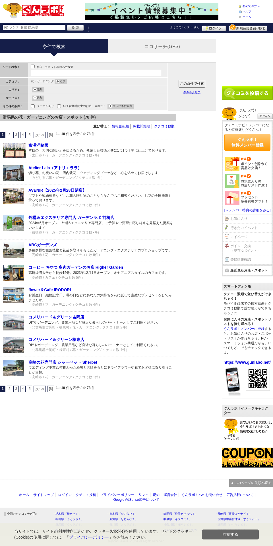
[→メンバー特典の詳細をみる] (247, 210)
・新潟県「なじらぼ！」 (122, 519)
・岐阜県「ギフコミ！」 (176, 519)
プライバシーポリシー (117, 495)
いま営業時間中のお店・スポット (84, 106)
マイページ (238, 237)
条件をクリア (191, 92)
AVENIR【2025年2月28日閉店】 (57, 190)
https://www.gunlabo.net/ (247, 362)
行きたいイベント (244, 228)
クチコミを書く (247, 93)
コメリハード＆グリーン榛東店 (56, 339)
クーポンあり (45, 106)
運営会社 (170, 495)
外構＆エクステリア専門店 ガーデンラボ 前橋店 (71, 217)
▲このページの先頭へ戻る (251, 483)
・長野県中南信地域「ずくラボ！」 (237, 519)
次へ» (39, 135)
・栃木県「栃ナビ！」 (67, 513)
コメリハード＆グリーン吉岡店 (56, 317)
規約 (156, 495)
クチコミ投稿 (86, 495)
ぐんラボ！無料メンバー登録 (247, 142)
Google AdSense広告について (136, 500)
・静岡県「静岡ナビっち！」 (179, 513)
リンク (143, 495)
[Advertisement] (199, 199)
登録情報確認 (240, 260)
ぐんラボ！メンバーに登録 (244, 329)
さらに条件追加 (123, 106)
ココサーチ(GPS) (162, 46)
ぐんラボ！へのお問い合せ (201, 495)
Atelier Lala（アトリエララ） (55, 168)
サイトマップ (43, 495)
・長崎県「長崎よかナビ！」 (233, 513)
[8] (51, 135)
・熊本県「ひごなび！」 (122, 513)
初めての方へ (251, 6)
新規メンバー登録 (248, 27)
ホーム (247, 16)
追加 (62, 82)
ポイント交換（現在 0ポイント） (245, 248)
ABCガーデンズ (42, 245)
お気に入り (238, 219)
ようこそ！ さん (184, 27)
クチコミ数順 (164, 126)
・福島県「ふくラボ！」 (68, 519)
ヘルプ (247, 11)
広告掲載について (240, 495)
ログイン (214, 27)
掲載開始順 (141, 126)
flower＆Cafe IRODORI (49, 290)
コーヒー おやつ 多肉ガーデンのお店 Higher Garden (75, 267)
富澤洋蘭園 (38, 145)
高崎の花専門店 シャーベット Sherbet (62, 362)
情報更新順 (120, 126)
